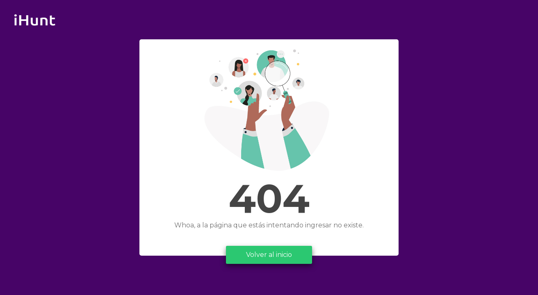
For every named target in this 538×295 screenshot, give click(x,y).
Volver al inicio (269, 255)
